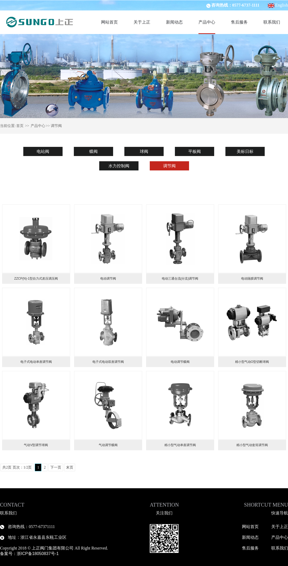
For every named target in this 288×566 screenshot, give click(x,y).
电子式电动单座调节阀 (36, 362)
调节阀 (169, 166)
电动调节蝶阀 (180, 362)
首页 (20, 126)
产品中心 (206, 22)
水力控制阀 (118, 166)
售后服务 (239, 22)
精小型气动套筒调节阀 (252, 445)
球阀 (144, 151)
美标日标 (245, 151)
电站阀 (43, 151)
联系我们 (271, 22)
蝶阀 (93, 151)
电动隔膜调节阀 (252, 278)
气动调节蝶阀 (108, 445)
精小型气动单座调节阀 (180, 445)
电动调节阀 (108, 278)
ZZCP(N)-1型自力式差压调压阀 (36, 278)
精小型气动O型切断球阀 (252, 362)
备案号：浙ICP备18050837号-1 (30, 553)
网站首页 (109, 22)
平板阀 (194, 151)
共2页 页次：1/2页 (17, 467)
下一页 (55, 467)
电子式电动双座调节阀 (108, 362)
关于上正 (142, 22)
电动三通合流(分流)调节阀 (180, 278)
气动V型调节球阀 (36, 445)
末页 (69, 467)
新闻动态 (174, 22)
